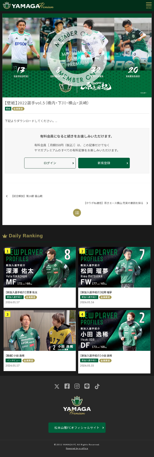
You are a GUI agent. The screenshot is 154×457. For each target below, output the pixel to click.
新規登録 (104, 163)
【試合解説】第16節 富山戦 (24, 196)
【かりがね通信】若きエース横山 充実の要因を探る (116, 203)
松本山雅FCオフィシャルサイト (77, 427)
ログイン (50, 163)
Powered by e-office (77, 448)
